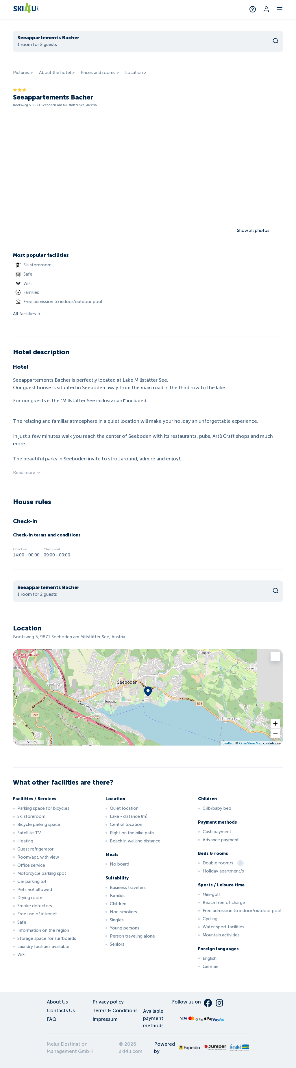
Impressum (105, 1019)
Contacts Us (61, 1010)
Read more (27, 472)
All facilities (27, 313)
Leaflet (228, 743)
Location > (136, 72)
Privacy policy (108, 1002)
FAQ (51, 1019)
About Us (57, 1002)
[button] (275, 723)
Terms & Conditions (115, 1010)
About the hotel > (57, 72)
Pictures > (23, 72)
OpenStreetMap (250, 743)
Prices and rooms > (100, 72)
